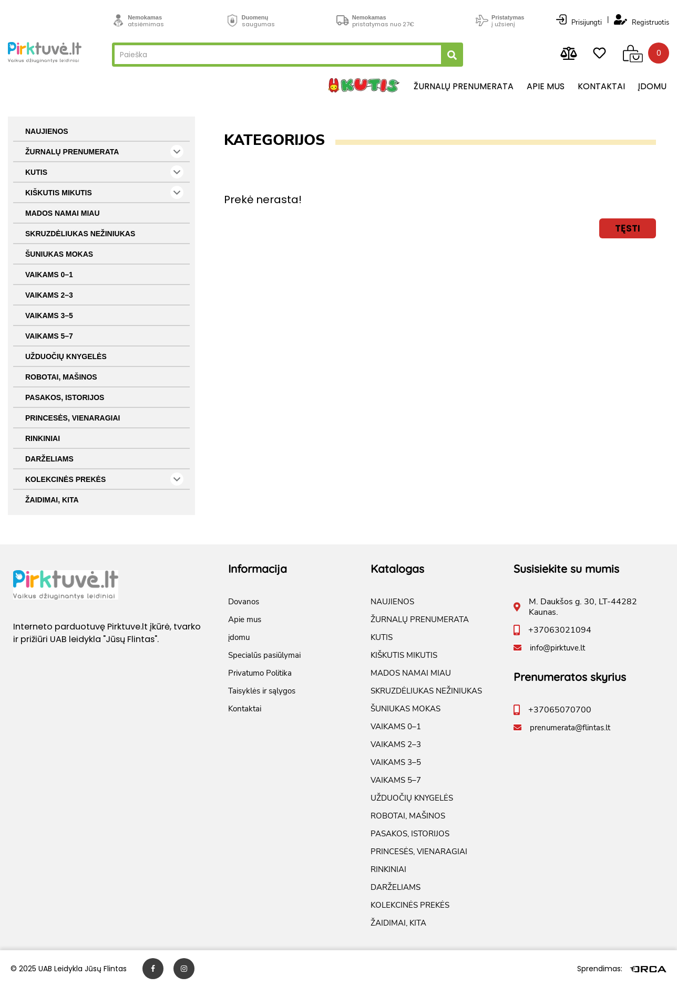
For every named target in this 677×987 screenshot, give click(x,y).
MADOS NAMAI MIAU (62, 213)
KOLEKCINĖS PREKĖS (104, 479)
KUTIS (104, 171)
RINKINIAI (42, 438)
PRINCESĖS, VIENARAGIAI (72, 418)
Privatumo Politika (260, 673)
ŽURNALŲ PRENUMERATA (104, 151)
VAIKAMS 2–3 (49, 295)
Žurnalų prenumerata (464, 86)
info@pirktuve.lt (557, 648)
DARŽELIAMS (49, 459)
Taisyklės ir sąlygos (261, 691)
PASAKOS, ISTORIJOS (64, 397)
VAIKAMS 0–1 (49, 274)
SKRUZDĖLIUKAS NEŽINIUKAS (80, 233)
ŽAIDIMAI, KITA (52, 500)
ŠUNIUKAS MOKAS (59, 254)
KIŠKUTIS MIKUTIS (104, 192)
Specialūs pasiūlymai (264, 655)
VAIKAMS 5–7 (49, 336)
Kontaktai (601, 86)
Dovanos (243, 601)
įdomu (652, 86)
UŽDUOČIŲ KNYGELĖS (66, 356)
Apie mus (546, 86)
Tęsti (627, 228)
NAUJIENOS (46, 131)
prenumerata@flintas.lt (570, 727)
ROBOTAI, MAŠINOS (61, 377)
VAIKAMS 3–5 (49, 315)
